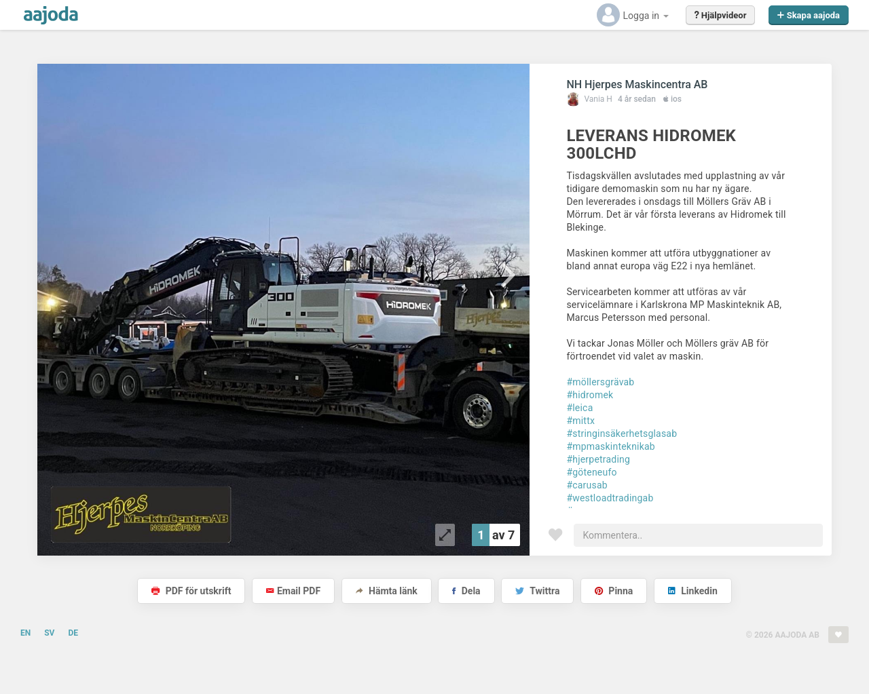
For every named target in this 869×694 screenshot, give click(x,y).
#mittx (580, 420)
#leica (579, 407)
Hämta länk (387, 590)
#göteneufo (591, 472)
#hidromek (589, 394)
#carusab (586, 485)
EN (25, 633)
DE (73, 633)
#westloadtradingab (609, 498)
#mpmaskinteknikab (610, 446)
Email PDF (293, 590)
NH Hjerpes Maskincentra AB (636, 84)
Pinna (614, 590)
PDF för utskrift (191, 590)
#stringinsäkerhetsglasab (621, 433)
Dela (466, 590)
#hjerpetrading (598, 459)
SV (49, 633)
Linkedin (693, 590)
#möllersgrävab (600, 382)
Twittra (537, 590)
